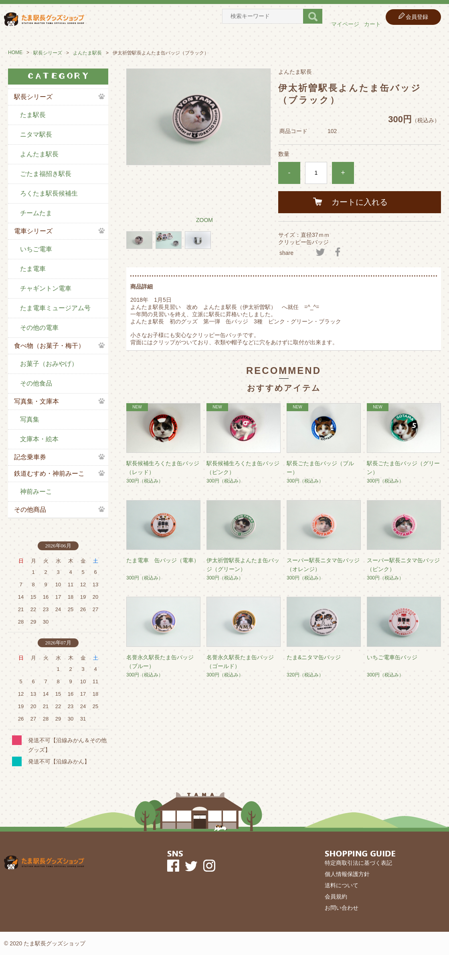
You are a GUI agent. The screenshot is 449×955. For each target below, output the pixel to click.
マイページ (345, 24)
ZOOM (204, 220)
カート (372, 24)
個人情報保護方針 (347, 874)
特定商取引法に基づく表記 (358, 863)
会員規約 (336, 896)
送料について (341, 885)
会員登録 (417, 17)
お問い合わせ (341, 908)
